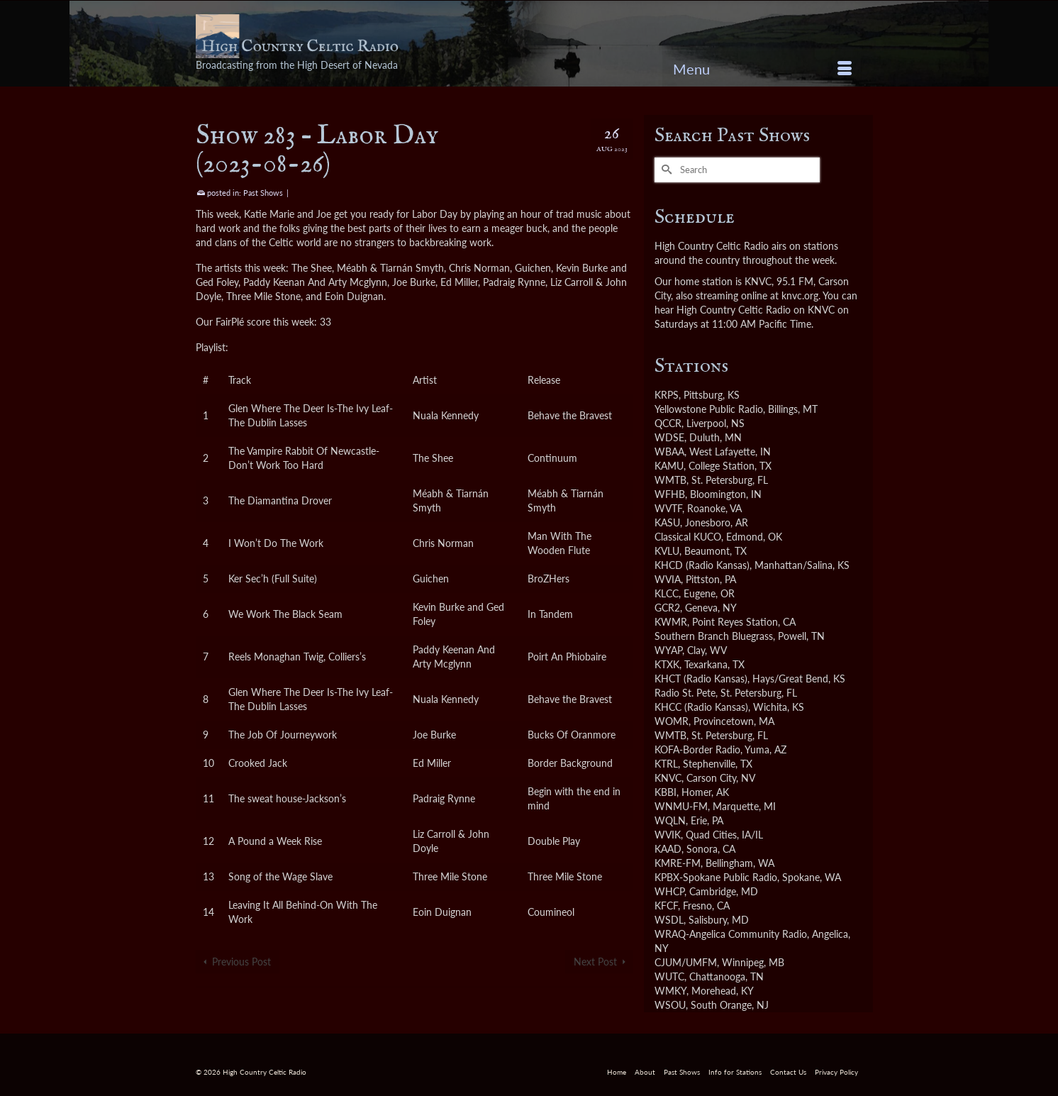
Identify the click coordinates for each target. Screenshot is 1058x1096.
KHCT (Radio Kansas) (701, 678)
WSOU (670, 1005)
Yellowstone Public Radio (709, 409)
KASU (667, 522)
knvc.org (799, 295)
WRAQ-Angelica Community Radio (731, 934)
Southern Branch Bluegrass (714, 636)
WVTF (668, 508)
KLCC (667, 593)
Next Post (595, 962)
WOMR (672, 721)
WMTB (670, 480)
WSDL (669, 920)
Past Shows (263, 192)
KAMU (669, 466)
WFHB (670, 494)
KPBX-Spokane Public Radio (716, 877)
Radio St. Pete (685, 693)
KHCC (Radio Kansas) (701, 707)
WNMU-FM (681, 806)
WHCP (669, 891)
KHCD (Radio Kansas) (702, 565)
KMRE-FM (678, 863)
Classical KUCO (688, 537)
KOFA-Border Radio (697, 749)
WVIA (668, 579)
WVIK (668, 835)
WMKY (670, 991)
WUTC (669, 976)
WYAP (668, 650)
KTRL (666, 764)
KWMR (671, 622)
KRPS (667, 395)
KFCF (666, 906)
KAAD (668, 849)
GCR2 (667, 608)
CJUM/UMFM (686, 962)
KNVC (668, 778)
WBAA (669, 451)
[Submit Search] (665, 169)
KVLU (667, 551)
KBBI (665, 792)
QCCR (668, 423)
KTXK (667, 664)
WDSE (669, 437)
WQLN (670, 820)
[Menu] (762, 69)
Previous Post (241, 962)
